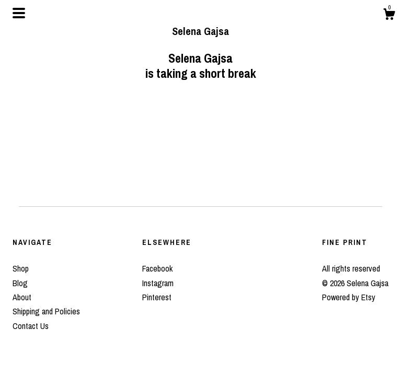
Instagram (158, 283)
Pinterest (156, 297)
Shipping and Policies (46, 311)
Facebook (157, 268)
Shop (21, 268)
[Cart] (389, 16)
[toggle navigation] (19, 13)
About (22, 297)
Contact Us (31, 326)
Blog (20, 283)
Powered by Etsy (348, 297)
